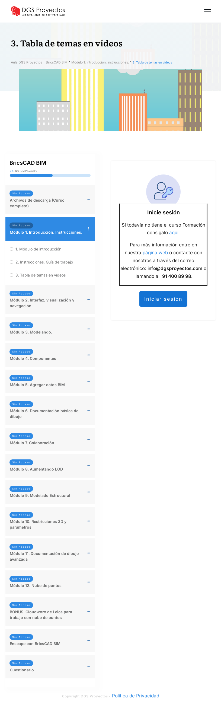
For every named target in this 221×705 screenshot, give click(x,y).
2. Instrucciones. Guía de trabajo (44, 262)
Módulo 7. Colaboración (32, 442)
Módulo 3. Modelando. (31, 332)
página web (155, 252)
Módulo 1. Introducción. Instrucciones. (46, 232)
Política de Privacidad (135, 695)
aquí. (174, 232)
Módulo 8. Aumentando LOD (36, 469)
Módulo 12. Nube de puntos (36, 585)
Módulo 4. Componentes (33, 358)
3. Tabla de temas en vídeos (40, 275)
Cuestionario (22, 670)
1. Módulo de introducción (38, 249)
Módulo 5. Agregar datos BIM (37, 384)
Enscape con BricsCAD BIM (35, 643)
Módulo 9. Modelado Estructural (40, 495)
